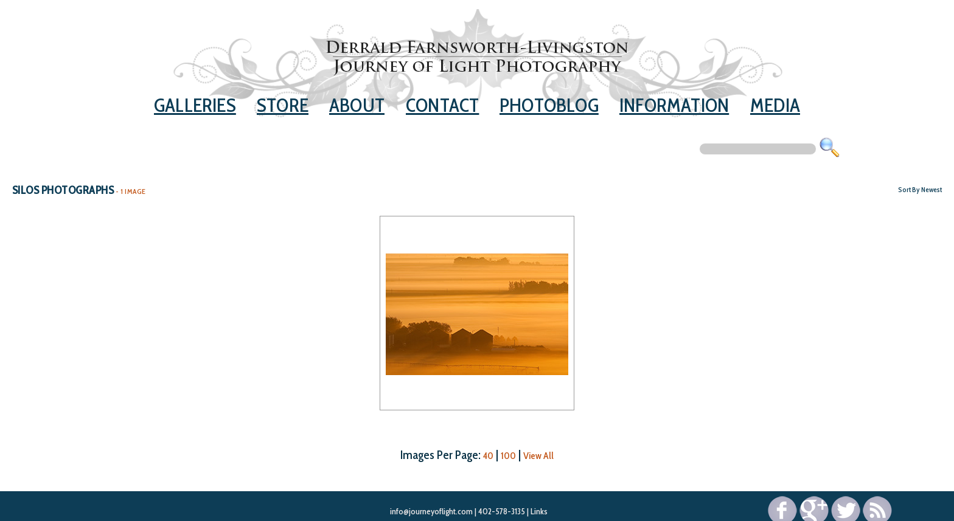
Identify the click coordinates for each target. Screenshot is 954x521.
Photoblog (549, 105)
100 (508, 455)
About (357, 105)
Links (539, 511)
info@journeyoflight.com (431, 511)
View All (538, 455)
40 (488, 455)
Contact (442, 105)
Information (674, 105)
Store (282, 105)
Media (775, 105)
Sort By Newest (920, 189)
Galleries (195, 105)
